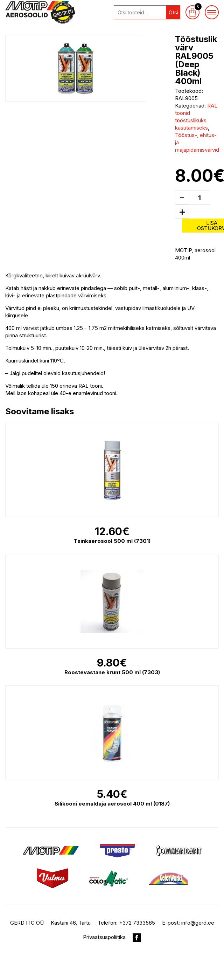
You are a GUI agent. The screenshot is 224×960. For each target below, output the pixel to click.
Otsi (173, 12)
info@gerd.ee (197, 922)
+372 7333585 (137, 922)
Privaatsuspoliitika (104, 937)
